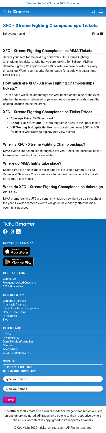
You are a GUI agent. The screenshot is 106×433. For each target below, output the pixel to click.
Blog (5, 319)
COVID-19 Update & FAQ (17, 352)
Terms (7, 334)
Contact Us (9, 278)
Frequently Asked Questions (19, 282)
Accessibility (10, 349)
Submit (10, 399)
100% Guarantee (13, 286)
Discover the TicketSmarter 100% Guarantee (53, 3)
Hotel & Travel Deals (15, 312)
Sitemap (8, 345)
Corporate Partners (14, 300)
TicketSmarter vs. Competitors (21, 308)
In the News (10, 315)
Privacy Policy (11, 337)
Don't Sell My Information (18, 341)
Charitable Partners (14, 304)
